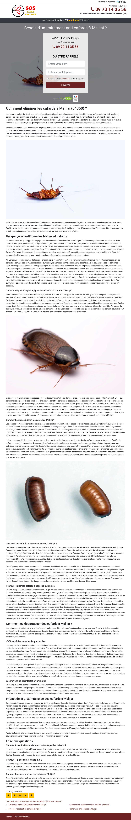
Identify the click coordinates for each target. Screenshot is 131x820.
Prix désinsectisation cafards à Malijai (25, 809)
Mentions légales (22, 816)
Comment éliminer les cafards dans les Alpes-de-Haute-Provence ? (34, 801)
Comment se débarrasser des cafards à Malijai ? (89, 805)
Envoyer (65, 85)
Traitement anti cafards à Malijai (83, 809)
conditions (65, 78)
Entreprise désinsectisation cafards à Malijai (27, 805)
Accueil (9, 816)
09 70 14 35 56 (108, 9)
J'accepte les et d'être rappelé (67, 78)
